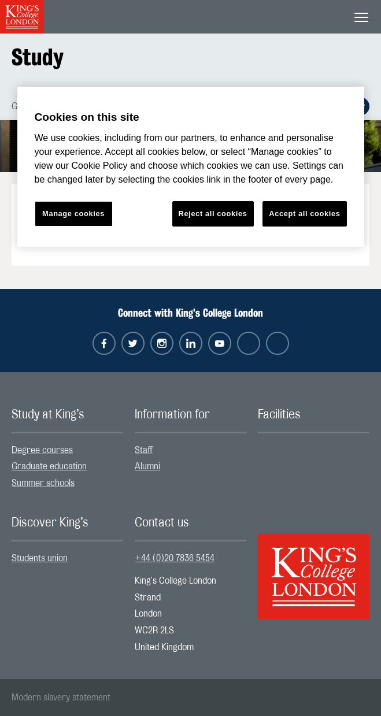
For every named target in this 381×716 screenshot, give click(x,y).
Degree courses (42, 450)
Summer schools (43, 483)
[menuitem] (67, 450)
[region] (190, 167)
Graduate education (49, 466)
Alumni (147, 466)
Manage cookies (73, 213)
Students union (40, 558)
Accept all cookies (304, 213)
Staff (144, 450)
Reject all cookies (213, 213)
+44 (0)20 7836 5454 (174, 558)
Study (38, 57)
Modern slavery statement (61, 697)
